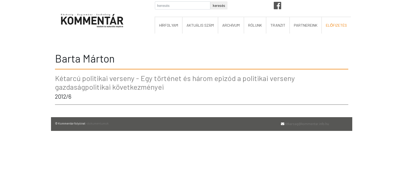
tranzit (277, 25)
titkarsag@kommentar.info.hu (307, 124)
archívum (231, 25)
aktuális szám (200, 25)
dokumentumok (98, 123)
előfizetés (336, 25)
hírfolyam (168, 25)
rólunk (255, 25)
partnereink (305, 25)
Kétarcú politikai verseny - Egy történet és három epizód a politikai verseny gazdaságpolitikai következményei (175, 83)
